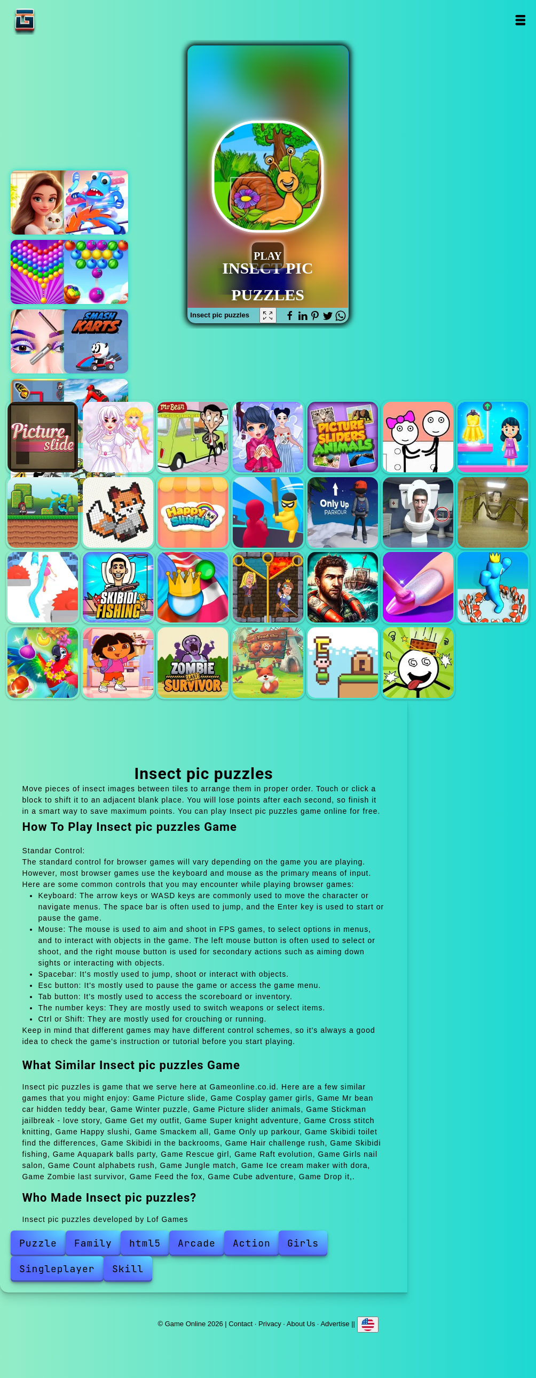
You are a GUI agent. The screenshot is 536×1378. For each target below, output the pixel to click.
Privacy (269, 1323)
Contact (240, 1323)
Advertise (334, 1323)
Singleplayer (57, 1269)
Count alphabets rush (493, 587)
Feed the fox (268, 662)
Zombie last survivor (192, 662)
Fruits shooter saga (96, 272)
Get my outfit (493, 437)
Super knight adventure (42, 512)
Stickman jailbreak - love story (418, 437)
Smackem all (268, 512)
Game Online (58, 20)
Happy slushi (192, 512)
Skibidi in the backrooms (493, 512)
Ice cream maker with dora (118, 662)
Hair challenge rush (42, 587)
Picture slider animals (343, 437)
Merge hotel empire (43, 202)
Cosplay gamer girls (118, 437)
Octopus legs (96, 202)
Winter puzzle (268, 437)
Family (93, 1243)
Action (252, 1243)
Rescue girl (268, 587)
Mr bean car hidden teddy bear (192, 437)
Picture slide (42, 437)
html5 (145, 1243)
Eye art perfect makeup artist (43, 341)
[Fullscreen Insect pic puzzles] (268, 315)
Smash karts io (96, 341)
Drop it (418, 662)
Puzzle (38, 1243)
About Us (301, 1323)
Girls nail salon (418, 587)
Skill (128, 1269)
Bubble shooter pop (43, 272)
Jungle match (42, 662)
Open (520, 20)
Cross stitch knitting (118, 512)
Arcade (197, 1243)
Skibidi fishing (118, 587)
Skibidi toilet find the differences (418, 512)
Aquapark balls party (192, 587)
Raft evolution (343, 587)
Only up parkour (343, 512)
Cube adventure (343, 662)
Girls (303, 1243)
